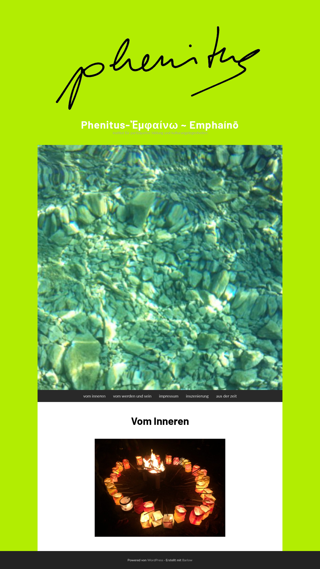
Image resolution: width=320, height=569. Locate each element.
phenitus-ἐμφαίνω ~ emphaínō (160, 124)
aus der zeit (226, 395)
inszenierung (197, 395)
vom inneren (94, 395)
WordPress (155, 560)
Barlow (187, 560)
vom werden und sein (132, 395)
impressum (168, 395)
